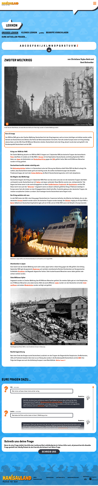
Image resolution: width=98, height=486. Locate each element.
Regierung (36, 269)
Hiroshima (21, 271)
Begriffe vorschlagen (57, 32)
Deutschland (38, 159)
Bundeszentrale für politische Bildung (51, 402)
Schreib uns (49, 451)
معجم (41, 32)
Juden (57, 283)
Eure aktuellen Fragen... (14, 37)
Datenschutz (60, 477)
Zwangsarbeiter (62, 428)
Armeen (20, 200)
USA (53, 159)
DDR (79, 358)
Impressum (50, 477)
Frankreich (62, 184)
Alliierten (31, 187)
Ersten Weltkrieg (36, 173)
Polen (12, 157)
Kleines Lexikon (29, 32)
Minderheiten (29, 285)
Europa (41, 157)
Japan (18, 159)
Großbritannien (53, 184)
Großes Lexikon (10, 32)
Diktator (68, 200)
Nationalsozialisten (19, 168)
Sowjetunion (73, 184)
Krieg (43, 159)
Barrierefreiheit (73, 477)
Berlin (12, 203)
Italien (38, 182)
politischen (41, 406)
